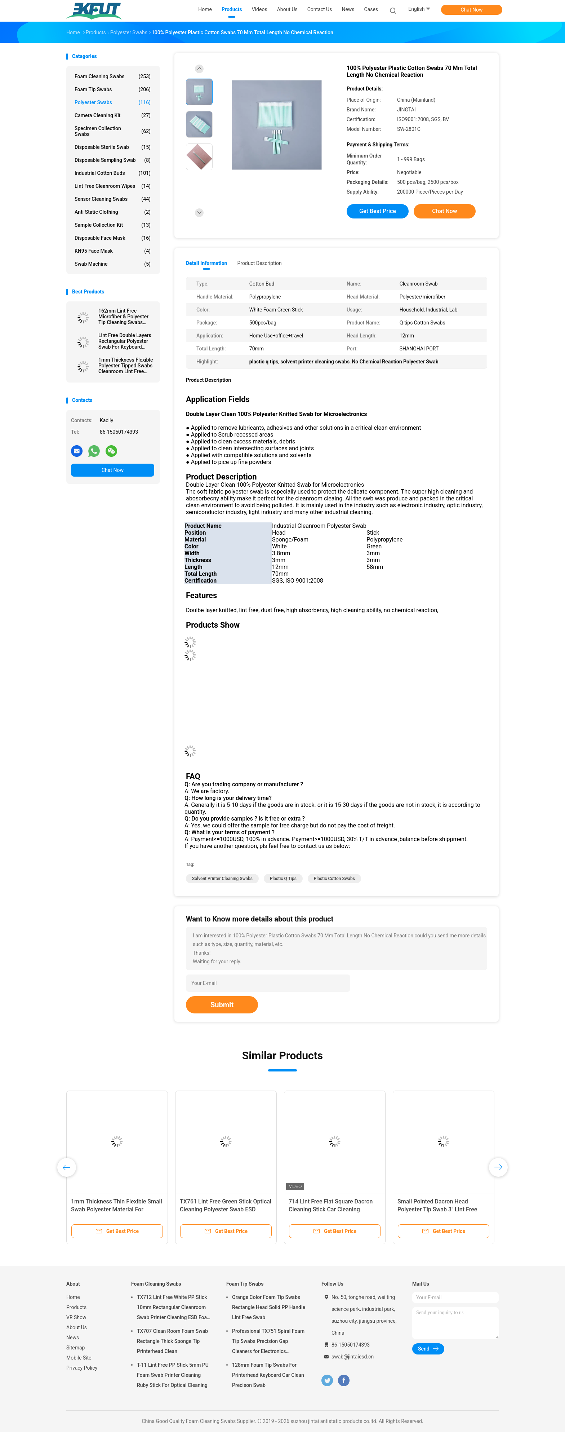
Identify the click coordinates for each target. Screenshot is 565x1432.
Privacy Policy (81, 1368)
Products (76, 1307)
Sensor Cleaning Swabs (113, 199)
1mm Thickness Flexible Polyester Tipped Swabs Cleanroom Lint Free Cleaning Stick (125, 365)
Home (73, 1297)
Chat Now (472, 10)
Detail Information (206, 263)
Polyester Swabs (113, 102)
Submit (221, 1004)
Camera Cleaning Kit (113, 115)
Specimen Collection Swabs (113, 131)
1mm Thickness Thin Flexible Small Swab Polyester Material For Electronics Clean (116, 1209)
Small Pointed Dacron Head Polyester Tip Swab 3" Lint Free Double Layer (437, 1209)
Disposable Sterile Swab (113, 147)
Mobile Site (79, 1358)
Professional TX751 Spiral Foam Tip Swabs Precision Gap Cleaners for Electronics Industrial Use (268, 1342)
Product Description (259, 263)
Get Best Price (377, 211)
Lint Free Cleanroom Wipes (113, 186)
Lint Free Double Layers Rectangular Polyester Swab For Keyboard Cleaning (124, 341)
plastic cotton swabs (334, 878)
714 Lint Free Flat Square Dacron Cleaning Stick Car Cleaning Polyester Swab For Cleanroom (331, 1209)
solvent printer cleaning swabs (222, 878)
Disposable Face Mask (113, 238)
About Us (76, 1327)
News (72, 1337)
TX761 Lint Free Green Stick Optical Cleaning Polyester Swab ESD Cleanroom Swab (225, 1209)
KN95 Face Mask (113, 251)
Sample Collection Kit (113, 225)
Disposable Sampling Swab (113, 160)
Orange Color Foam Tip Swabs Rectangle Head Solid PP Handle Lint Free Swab (268, 1307)
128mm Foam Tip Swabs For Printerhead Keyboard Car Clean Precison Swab (268, 1375)
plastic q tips (283, 878)
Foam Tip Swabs (113, 89)
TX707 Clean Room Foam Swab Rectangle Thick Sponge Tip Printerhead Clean (172, 1341)
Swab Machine (113, 264)
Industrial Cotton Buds (113, 173)
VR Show (76, 1317)
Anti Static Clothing (113, 212)
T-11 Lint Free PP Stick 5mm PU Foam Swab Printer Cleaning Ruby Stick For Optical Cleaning (173, 1375)
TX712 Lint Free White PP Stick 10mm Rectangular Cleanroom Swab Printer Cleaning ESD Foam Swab (174, 1308)
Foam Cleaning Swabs (113, 76)
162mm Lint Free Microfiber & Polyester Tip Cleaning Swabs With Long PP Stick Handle (123, 316)
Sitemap (75, 1348)
